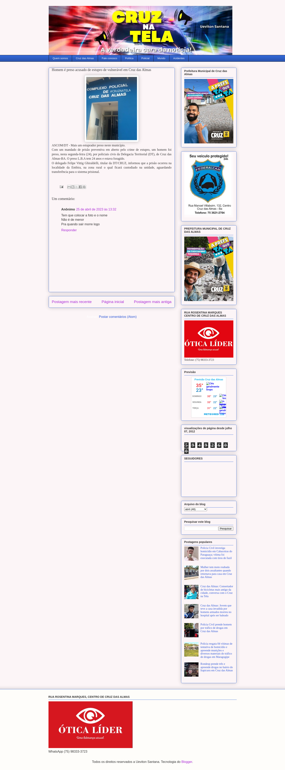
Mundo (161, 58)
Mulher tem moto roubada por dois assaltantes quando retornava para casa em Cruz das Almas (216, 572)
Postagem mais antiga (153, 302)
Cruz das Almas (85, 58)
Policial (145, 58)
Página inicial (113, 302)
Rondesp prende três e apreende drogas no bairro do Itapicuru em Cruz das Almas (216, 667)
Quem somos (60, 58)
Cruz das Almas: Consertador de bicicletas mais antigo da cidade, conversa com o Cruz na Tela (216, 591)
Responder (69, 230)
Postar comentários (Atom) (118, 316)
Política (129, 58)
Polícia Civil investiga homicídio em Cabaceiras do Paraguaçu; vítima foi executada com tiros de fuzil (216, 552)
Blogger (186, 761)
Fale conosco (109, 58)
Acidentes (178, 58)
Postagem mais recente (72, 302)
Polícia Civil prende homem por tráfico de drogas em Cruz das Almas (216, 628)
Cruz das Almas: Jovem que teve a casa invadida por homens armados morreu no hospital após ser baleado (215, 610)
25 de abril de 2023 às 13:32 (96, 209)
